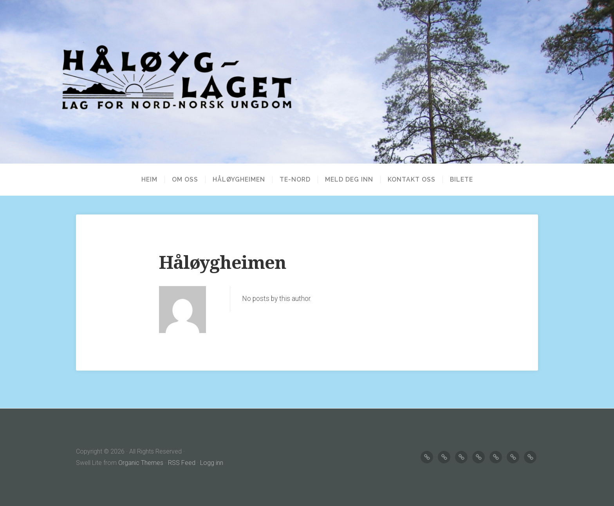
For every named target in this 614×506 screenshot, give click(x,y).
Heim (149, 179)
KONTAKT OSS (411, 179)
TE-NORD (295, 179)
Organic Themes (140, 462)
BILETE (461, 179)
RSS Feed (181, 462)
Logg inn (211, 462)
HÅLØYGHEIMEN (239, 179)
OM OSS (185, 179)
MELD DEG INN (349, 179)
